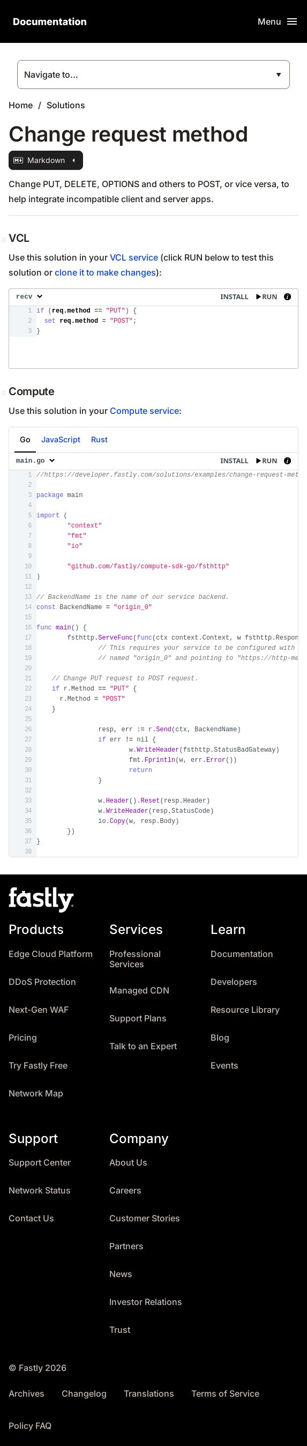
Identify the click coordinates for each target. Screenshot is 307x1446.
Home (21, 105)
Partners (126, 1246)
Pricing (23, 1038)
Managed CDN (139, 990)
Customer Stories (144, 1218)
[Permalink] (5, 239)
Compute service (144, 410)
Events (224, 1066)
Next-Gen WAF (39, 1010)
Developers (234, 982)
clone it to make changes (105, 272)
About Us (128, 1163)
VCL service (134, 257)
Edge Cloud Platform (51, 954)
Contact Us (31, 1218)
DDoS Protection (42, 982)
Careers (125, 1190)
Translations (149, 1394)
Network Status (40, 1190)
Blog (220, 1038)
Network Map (36, 1093)
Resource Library (245, 1010)
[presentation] (153, 328)
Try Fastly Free (38, 1066)
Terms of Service (225, 1394)
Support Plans (138, 1018)
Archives (26, 1394)
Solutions (66, 105)
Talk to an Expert (143, 1046)
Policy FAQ (30, 1426)
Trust (119, 1330)
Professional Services (135, 959)
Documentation (242, 954)
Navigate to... (51, 74)
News (120, 1274)
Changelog (84, 1394)
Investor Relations (145, 1302)
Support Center (40, 1163)
